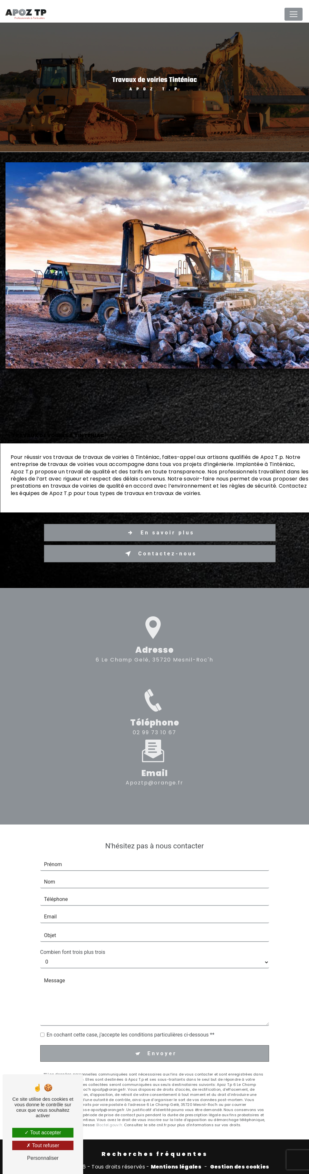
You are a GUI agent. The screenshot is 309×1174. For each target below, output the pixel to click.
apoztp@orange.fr (154, 769)
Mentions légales (176, 1166)
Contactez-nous (159, 553)
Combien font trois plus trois (72, 939)
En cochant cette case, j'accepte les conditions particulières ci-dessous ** (131, 1021)
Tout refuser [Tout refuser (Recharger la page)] (42, 1145)
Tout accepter (42, 1132)
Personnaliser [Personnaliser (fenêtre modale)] (43, 1158)
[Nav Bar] (294, 14)
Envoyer (162, 1040)
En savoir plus (159, 532)
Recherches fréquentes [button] (154, 1154)
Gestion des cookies (239, 1166)
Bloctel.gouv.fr (109, 1111)
